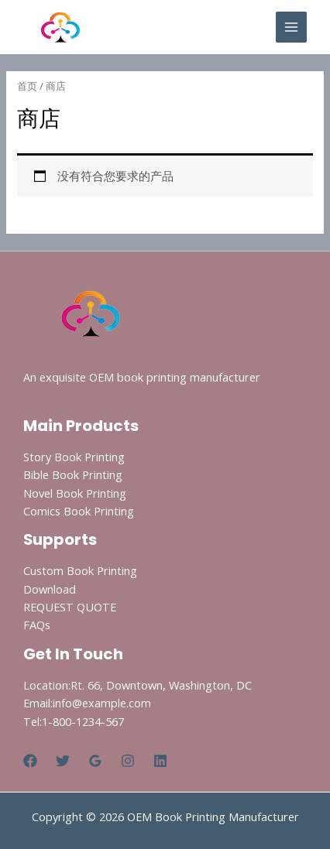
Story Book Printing (74, 456)
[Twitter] (63, 761)
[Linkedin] (160, 761)
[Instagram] (128, 761)
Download (49, 589)
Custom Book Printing (80, 570)
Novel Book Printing (74, 493)
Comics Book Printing (78, 511)
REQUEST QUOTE (69, 606)
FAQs (36, 624)
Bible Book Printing (72, 474)
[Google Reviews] (95, 761)
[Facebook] (30, 761)
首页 (27, 86)
